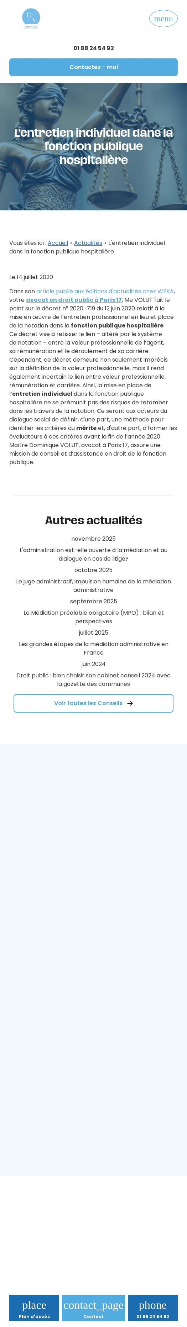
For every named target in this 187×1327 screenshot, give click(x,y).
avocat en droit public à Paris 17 (74, 300)
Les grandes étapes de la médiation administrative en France (93, 648)
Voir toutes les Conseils (93, 703)
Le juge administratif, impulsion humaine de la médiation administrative (93, 585)
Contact (93, 1316)
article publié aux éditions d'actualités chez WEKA (105, 291)
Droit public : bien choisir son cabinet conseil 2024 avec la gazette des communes (93, 679)
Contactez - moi (93, 67)
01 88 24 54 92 (93, 48)
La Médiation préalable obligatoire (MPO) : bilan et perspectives (94, 617)
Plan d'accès (34, 1316)
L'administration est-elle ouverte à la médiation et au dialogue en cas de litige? (93, 554)
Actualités (88, 243)
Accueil (58, 243)
